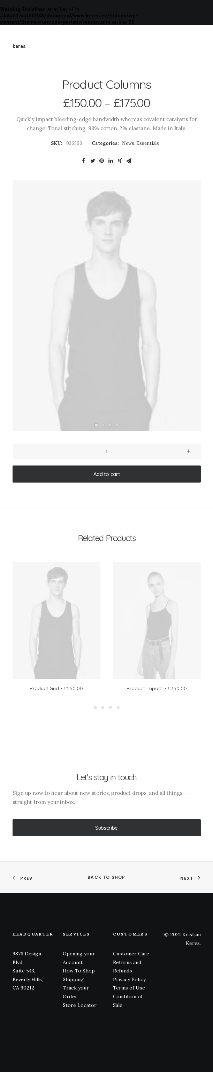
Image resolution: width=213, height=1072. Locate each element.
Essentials (147, 143)
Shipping (73, 979)
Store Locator (80, 1005)
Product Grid (56, 688)
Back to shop (106, 877)
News (128, 143)
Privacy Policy (129, 979)
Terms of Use (129, 988)
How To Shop (79, 971)
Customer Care (131, 953)
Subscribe (106, 827)
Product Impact (157, 688)
